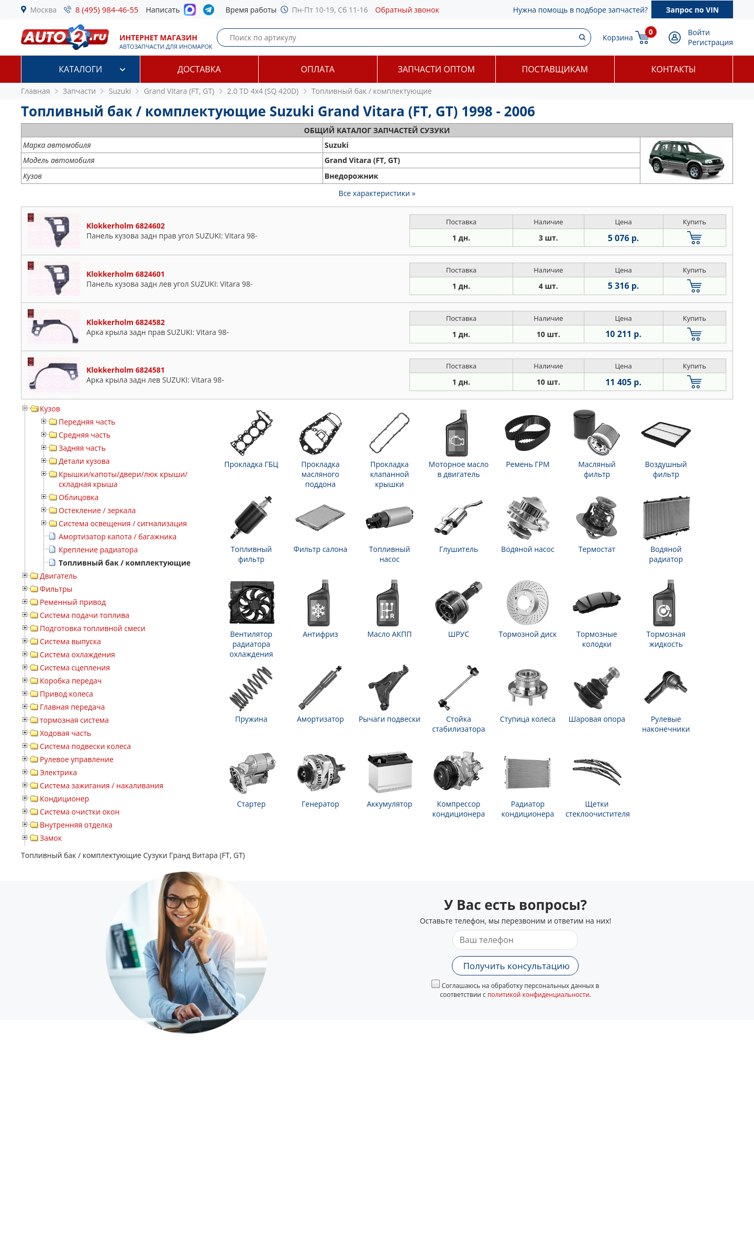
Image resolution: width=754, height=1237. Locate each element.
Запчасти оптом (436, 69)
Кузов (50, 409)
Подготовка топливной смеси (93, 628)
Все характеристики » (377, 193)
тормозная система (74, 720)
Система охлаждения (77, 654)
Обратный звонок (407, 10)
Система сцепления (75, 667)
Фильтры (56, 589)
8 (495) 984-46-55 (107, 9)
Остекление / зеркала (97, 510)
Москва (43, 10)
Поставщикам (555, 69)
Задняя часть (82, 448)
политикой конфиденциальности (538, 994)
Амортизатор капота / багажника (117, 536)
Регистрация (710, 42)
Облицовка (78, 497)
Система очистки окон (79, 812)
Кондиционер (64, 799)
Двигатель (58, 576)
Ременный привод (73, 602)
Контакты (673, 69)
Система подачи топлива (84, 615)
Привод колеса (66, 694)
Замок (51, 838)
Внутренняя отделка (76, 825)
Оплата (318, 69)
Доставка (199, 69)
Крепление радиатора (98, 550)
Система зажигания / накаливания (101, 785)
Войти (699, 32)
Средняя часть (84, 435)
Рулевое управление (77, 759)
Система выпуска (70, 641)
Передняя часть (87, 422)
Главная (35, 91)
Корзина (618, 37)
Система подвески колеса (85, 746)
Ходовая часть (65, 733)
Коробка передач (71, 681)
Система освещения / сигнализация (123, 523)
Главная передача (72, 707)
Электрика (58, 772)
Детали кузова (84, 461)
